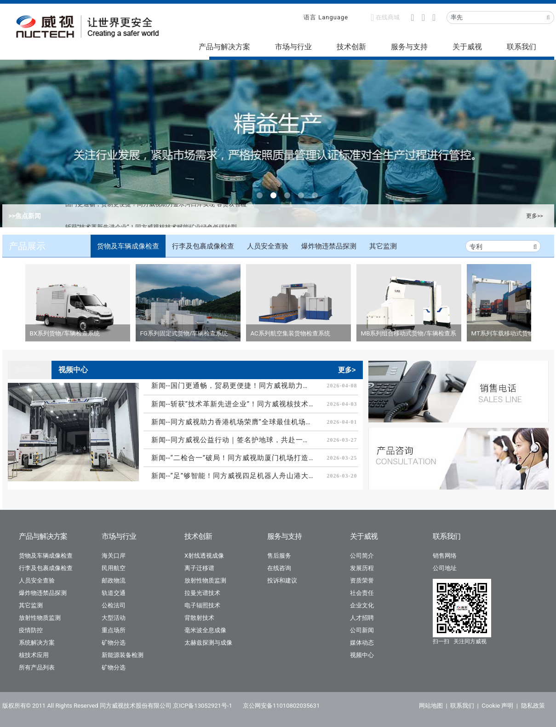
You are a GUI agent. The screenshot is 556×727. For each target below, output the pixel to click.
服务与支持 (409, 46)
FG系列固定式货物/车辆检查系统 (184, 333)
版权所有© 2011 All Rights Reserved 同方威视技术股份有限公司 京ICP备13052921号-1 (117, 705)
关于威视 (467, 46)
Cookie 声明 (497, 705)
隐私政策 (533, 705)
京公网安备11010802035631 (281, 705)
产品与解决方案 (224, 46)
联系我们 (521, 46)
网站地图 (431, 705)
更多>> (534, 216)
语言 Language (326, 17)
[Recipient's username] (495, 17)
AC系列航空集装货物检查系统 (290, 333)
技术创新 (351, 46)
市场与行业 (293, 46)
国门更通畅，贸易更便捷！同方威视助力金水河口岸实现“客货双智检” (157, 215)
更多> (347, 370)
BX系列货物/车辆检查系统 (65, 333)
